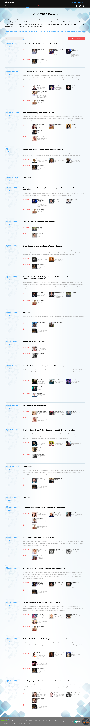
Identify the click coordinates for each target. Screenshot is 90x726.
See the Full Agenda (74, 38)
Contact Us (20, 720)
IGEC (9, 2)
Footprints (54, 720)
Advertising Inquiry (46, 720)
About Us (14, 720)
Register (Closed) (76, 2)
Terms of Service (28, 720)
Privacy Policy (37, 720)
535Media (72, 721)
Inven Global (5, 720)
